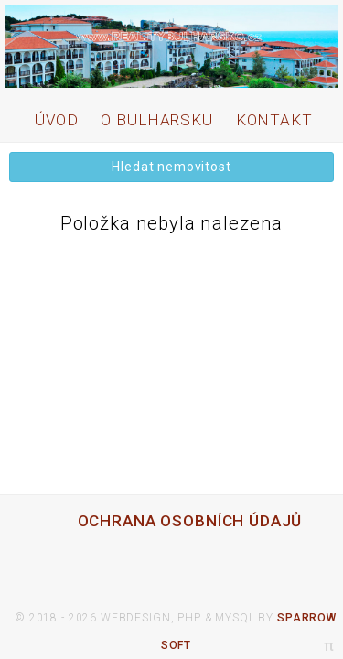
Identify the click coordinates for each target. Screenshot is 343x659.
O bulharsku (156, 120)
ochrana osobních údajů (190, 521)
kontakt (274, 120)
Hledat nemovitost (171, 166)
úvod (56, 120)
